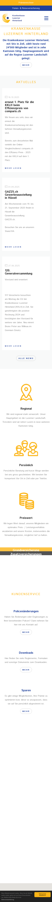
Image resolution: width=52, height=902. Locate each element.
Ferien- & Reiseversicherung (26, 8)
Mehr (26, 569)
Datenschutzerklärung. (7, 899)
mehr (26, 65)
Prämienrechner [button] (26, 2)
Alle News (26, 358)
